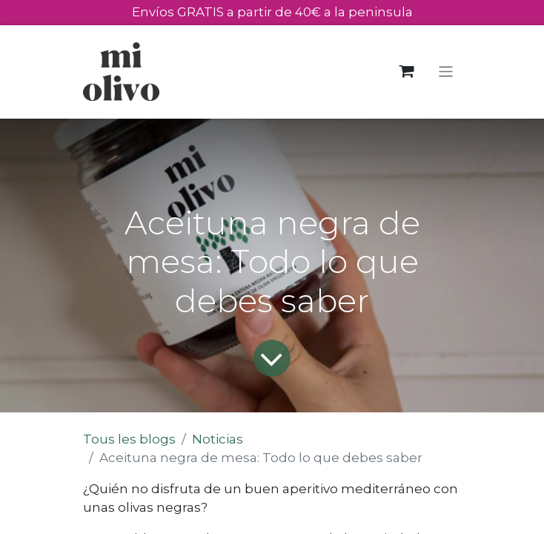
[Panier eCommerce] (406, 71)
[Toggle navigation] (446, 71)
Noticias (217, 439)
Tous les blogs (129, 439)
